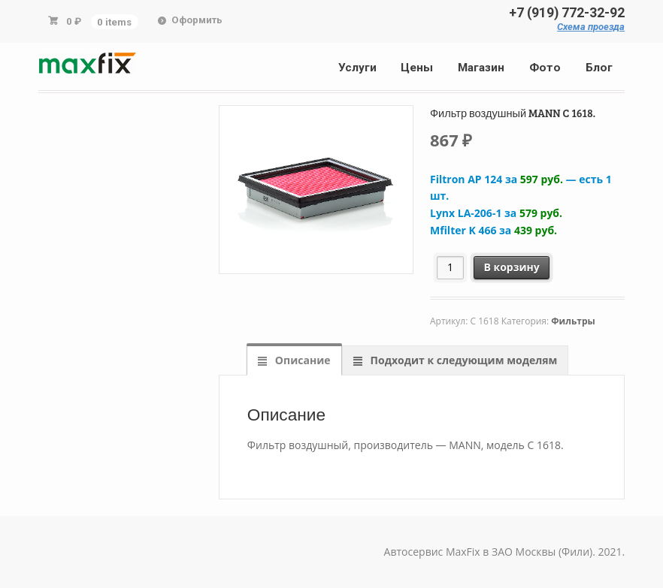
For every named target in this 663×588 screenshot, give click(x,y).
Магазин (481, 67)
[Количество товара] (451, 267)
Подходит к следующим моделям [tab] (462, 360)
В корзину (511, 267)
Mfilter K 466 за (493, 230)
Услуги (357, 67)
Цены (417, 67)
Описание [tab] (301, 360)
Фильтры (573, 321)
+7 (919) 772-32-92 (567, 12)
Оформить (197, 20)
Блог (599, 67)
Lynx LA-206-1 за (496, 213)
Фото (545, 67)
